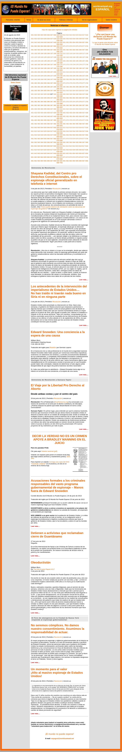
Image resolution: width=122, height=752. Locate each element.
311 (64, 90)
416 (80, 109)
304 (42, 90)
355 (77, 98)
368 (54, 102)
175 (77, 65)
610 (61, 146)
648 (54, 153)
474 (74, 120)
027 (51, 39)
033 (70, 39)
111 (64, 53)
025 (45, 39)
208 (54, 72)
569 (58, 139)
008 (54, 35)
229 (58, 76)
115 (77, 53)
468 (54, 120)
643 (38, 153)
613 (70, 146)
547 (51, 135)
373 (70, 102)
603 (38, 146)
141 (32, 61)
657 (83, 153)
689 (58, 161)
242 (35, 79)
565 (45, 139)
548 (54, 135)
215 (77, 72)
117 (83, 53)
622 (35, 150)
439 (58, 114)
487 (51, 124)
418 (86, 109)
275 (77, 83)
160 (61, 63)
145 (45, 61)
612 (67, 146)
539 (58, 133)
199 (58, 70)
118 (86, 53)
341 (32, 98)
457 (83, 116)
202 (35, 72)
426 (48, 113)
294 (74, 87)
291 (64, 87)
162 (35, 65)
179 (58, 66)
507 (51, 127)
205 (45, 72)
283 (38, 87)
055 (77, 42)
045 (45, 42)
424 (42, 113)
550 (61, 135)
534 (74, 131)
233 (70, 76)
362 (35, 102)
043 (38, 42)
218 (86, 72)
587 (51, 142)
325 (45, 94)
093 (70, 50)
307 (51, 90)
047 (51, 42)
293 (70, 87)
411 (64, 109)
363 (38, 102)
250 (61, 79)
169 (58, 65)
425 (45, 113)
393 (70, 105)
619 (58, 148)
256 (80, 79)
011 (64, 35)
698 (86, 161)
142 (35, 61)
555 (77, 135)
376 (80, 102)
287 (51, 87)
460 (61, 118)
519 (58, 129)
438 (86, 113)
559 (58, 137)
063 (38, 46)
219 (58, 74)
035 (77, 39)
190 (61, 68)
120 (61, 55)
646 (48, 153)
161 (32, 65)
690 (61, 161)
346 (48, 98)
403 (38, 109)
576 (80, 139)
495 (77, 124)
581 (32, 142)
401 (32, 109)
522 (35, 131)
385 (45, 105)
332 (67, 94)
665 (45, 157)
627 (51, 150)
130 (61, 57)
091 (64, 50)
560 (61, 137)
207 (51, 72)
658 (86, 153)
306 (48, 90)
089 (58, 50)
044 (42, 42)
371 (64, 102)
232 (67, 76)
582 (35, 142)
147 (51, 61)
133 (70, 57)
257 (83, 79)
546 (48, 135)
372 (67, 102)
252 (67, 79)
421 (32, 113)
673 (70, 157)
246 (48, 79)
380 (61, 103)
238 (86, 76)
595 (77, 142)
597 (83, 142)
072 (67, 46)
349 (58, 98)
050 (61, 42)
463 (38, 120)
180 (61, 66)
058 (86, 42)
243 (38, 79)
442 (35, 116)
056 (80, 42)
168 (54, 65)
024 (42, 39)
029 (58, 39)
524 (42, 131)
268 (54, 83)
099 (58, 52)
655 (77, 153)
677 (83, 157)
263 (38, 83)
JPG (32, 458)
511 (64, 127)
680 (61, 159)
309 (58, 90)
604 (42, 146)
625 (45, 150)
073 (70, 46)
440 (61, 114)
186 (48, 68)
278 (86, 83)
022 (35, 39)
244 (42, 79)
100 (61, 52)
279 (58, 85)
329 (58, 94)
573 (70, 139)
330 (61, 94)
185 (45, 68)
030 (61, 39)
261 (32, 83)
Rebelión (53, 347)
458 (86, 116)
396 (80, 105)
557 (83, 135)
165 (45, 65)
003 (38, 35)
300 (61, 89)
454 (74, 116)
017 (83, 35)
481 (32, 124)
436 (80, 113)
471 (64, 120)
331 (64, 94)
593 (70, 142)
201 (32, 72)
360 (61, 100)
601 (32, 146)
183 (38, 68)
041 (32, 42)
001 (32, 35)
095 (77, 50)
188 (54, 68)
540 (61, 133)
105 (45, 53)
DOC (68, 456)
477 (83, 120)
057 (83, 42)
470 (61, 120)
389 (58, 105)
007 (51, 35)
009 (58, 35)
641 (32, 153)
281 (32, 87)
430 (61, 113)
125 (45, 57)
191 (64, 68)
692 (67, 161)
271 (64, 83)
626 (48, 150)
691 (64, 161)
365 (45, 102)
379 (58, 103)
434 (74, 113)
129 (58, 57)
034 (74, 39)
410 (61, 109)
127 (51, 57)
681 (32, 161)
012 (67, 35)
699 (58, 163)
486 (48, 124)
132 (67, 57)
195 (77, 68)
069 (58, 46)
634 (74, 150)
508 (54, 127)
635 (77, 150)
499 (58, 126)
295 (77, 87)
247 (51, 79)
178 (86, 65)
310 (61, 90)
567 (51, 139)
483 (38, 124)
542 (35, 135)
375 (77, 102)
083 (38, 50)
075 (77, 46)
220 (61, 74)
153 (70, 61)
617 (83, 146)
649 (58, 153)
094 (74, 50)
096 (80, 50)
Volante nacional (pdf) (49, 451)
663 (38, 157)
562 (35, 139)
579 (58, 140)
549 (58, 135)
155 (77, 61)
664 (42, 157)
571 (64, 139)
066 (48, 46)
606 (48, 146)
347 (51, 98)
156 (80, 61)
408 (54, 109)
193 (70, 68)
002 (35, 35)
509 (58, 127)
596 (80, 142)
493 (70, 124)
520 (61, 129)
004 (42, 35)
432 (67, 113)
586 (48, 142)
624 (42, 150)
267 (51, 83)
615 (77, 146)
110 (61, 53)
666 (48, 157)
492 (67, 124)
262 (35, 83)
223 (38, 76)
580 (61, 140)
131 (64, 57)
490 (61, 124)
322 (35, 94)
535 (77, 131)
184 (42, 68)
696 (80, 161)
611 (64, 146)
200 (61, 70)
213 (70, 72)
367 (51, 102)
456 (80, 116)
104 (42, 53)
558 (86, 135)
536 (80, 131)
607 (51, 146)
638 (86, 150)
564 (42, 139)
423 (38, 113)
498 (86, 124)
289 (58, 87)
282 (35, 87)
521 (32, 131)
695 (77, 161)
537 (83, 131)
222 (35, 76)
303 (38, 90)
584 (42, 142)
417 (83, 109)
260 (61, 81)
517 (83, 127)
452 (67, 116)
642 (35, 153)
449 (58, 116)
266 (48, 83)
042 (35, 42)
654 (74, 153)
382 (35, 105)
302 (35, 90)
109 (58, 53)
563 (38, 139)
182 (35, 68)
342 (35, 98)
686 (48, 161)
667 (51, 157)
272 (67, 83)
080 (61, 48)
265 (45, 83)
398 (86, 105)
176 (80, 65)
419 (58, 111)
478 (86, 120)
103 (38, 53)
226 (48, 76)
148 (54, 61)
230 (61, 76)
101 (32, 53)
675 (77, 157)
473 (70, 120)
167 (51, 65)
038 (86, 39)
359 (58, 100)
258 (86, 79)
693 (70, 161)
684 (42, 161)
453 (70, 116)
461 (32, 120)
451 (64, 116)
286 (48, 87)
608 (54, 146)
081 (32, 50)
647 (51, 153)
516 (80, 127)
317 (83, 90)
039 (58, 40)
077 (83, 46)
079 (58, 48)
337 (83, 94)
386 (48, 105)
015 (77, 35)
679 (58, 159)
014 (74, 35)
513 (70, 127)
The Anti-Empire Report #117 (44, 569)
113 (70, 53)
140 (61, 59)
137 (83, 57)
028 (54, 39)
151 (64, 61)
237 (83, 76)
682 (35, 161)
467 (51, 120)
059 (58, 44)
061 (32, 46)
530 (61, 131)
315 (77, 90)
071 (64, 46)
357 (83, 98)
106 (48, 53)
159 (58, 63)
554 (74, 135)
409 (58, 109)
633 (70, 150)
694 (74, 161)
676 (80, 157)
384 (42, 105)
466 (48, 120)
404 (42, 109)
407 (51, 109)
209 (58, 72)
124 (42, 57)
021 (32, 39)
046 (48, 42)
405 (45, 109)
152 (67, 61)
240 (61, 77)
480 (61, 122)
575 (77, 139)
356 (80, 98)
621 (32, 150)
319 (58, 92)
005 (45, 35)
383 (38, 105)
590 (61, 142)
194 (74, 68)
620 (61, 148)
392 (67, 105)
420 (61, 111)
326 (48, 94)
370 (61, 102)
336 (80, 94)
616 (80, 146)
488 (54, 124)
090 (61, 50)
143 (38, 61)
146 (48, 61)
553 (70, 135)
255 (77, 79)
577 (83, 139)
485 (45, 124)
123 (38, 57)
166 (48, 65)
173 (70, 65)
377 (83, 102)
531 (64, 131)
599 (58, 144)
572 (67, 139)
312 (67, 90)
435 (77, 113)
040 (61, 40)
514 (74, 127)
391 (64, 105)
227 (51, 76)
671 (64, 157)
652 (67, 153)
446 (48, 116)
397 (83, 105)
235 (77, 76)
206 (48, 72)
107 (51, 53)
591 (64, 142)
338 (86, 94)
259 (58, 81)
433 (70, 113)
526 (48, 131)
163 (38, 65)
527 (51, 131)
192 (67, 68)
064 (42, 46)
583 (38, 142)
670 (61, 157)
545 (45, 135)
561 (32, 139)
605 (45, 146)
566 (48, 139)
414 (74, 109)
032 (67, 39)
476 (80, 120)
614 (74, 146)
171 (64, 65)
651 (64, 153)
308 (54, 90)
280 (61, 85)
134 (74, 57)
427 (51, 113)
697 (83, 161)
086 (48, 50)
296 (80, 87)
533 (70, 131)
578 (86, 139)
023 (38, 39)
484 (42, 124)
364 (42, 102)
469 (58, 120)
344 (42, 98)
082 (35, 50)
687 (51, 161)
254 (74, 79)
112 (67, 53)
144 (42, 61)
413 (70, 109)
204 (42, 72)
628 (54, 150)
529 (58, 131)
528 (54, 131)
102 (35, 53)
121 (32, 57)
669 (58, 157)
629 (58, 150)
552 (67, 135)
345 (45, 98)
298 (86, 87)
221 (32, 76)
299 (58, 89)
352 (67, 98)
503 (38, 127)
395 (77, 105)
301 (32, 90)
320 (61, 92)
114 (74, 53)
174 (74, 65)
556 (80, 135)
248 (54, 79)
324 (42, 94)
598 (86, 142)
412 (67, 109)
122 (35, 57)
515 (77, 127)
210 (61, 72)
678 (86, 157)
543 (38, 135)
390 (61, 105)
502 (35, 127)
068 (54, 46)
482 (35, 124)
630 (61, 150)
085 (45, 50)
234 (74, 76)
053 (70, 42)
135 (77, 57)
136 (80, 57)
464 (42, 120)
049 (58, 42)
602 (35, 146)
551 (64, 135)
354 (74, 98)
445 (45, 116)
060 (61, 44)
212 (67, 72)
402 (35, 109)
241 (32, 79)
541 (32, 135)
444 (42, 116)
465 (45, 120)
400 (61, 107)
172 (67, 65)
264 (42, 83)
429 (58, 113)
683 (38, 161)
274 (74, 83)
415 (77, 109)
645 (45, 153)
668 (54, 157)
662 (35, 157)
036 (80, 39)
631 (64, 150)
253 (70, 79)
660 (61, 155)
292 (67, 87)
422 (35, 113)
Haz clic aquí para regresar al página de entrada (59, 30)
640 (61, 151)
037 (83, 39)
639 (58, 151)
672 (67, 157)
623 (38, 150)
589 (58, 142)
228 (54, 76)
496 (80, 124)
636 (80, 150)
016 (80, 35)
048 (54, 42)
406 (48, 109)
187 (51, 68)
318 (86, 90)
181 (32, 68)
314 (74, 90)
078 (86, 46)
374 (74, 102)
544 (42, 135)
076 (80, 46)
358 (86, 98)
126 (48, 57)
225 (45, 76)
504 (42, 127)
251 (64, 79)
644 (42, 153)
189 (58, 68)
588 (54, 142)
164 (42, 65)
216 (80, 72)
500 (61, 126)
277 (83, 83)
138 (86, 57)
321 (32, 94)
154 (74, 61)
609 (58, 146)
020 (61, 37)
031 (64, 39)
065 (45, 46)
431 (64, 113)
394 (74, 105)
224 (42, 76)
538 (86, 131)
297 (83, 87)
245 (45, 79)
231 (64, 76)
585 (45, 142)
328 (54, 94)
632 (67, 150)
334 (74, 94)
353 (70, 98)
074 (74, 46)
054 (74, 42)
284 (42, 87)
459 (58, 118)
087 (51, 50)
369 (58, 102)
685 (45, 161)
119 (58, 55)
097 (83, 50)
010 (61, 35)
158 (86, 61)
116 (80, 53)
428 (54, 113)
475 (77, 120)
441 (32, 116)
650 (61, 153)
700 (61, 163)
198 (86, 68)
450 (61, 116)
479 (58, 122)
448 (54, 116)
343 (38, 98)
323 (38, 94)
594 (74, 142)
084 (42, 50)
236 (80, 76)
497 (83, 124)
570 (61, 139)
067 (51, 46)
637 (83, 150)
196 (80, 68)
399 (58, 107)
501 (32, 127)
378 (86, 102)
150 (61, 61)
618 (86, 146)
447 (51, 116)
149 (58, 61)
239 (58, 77)
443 (38, 116)
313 (70, 90)
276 (80, 83)
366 (48, 102)
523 (38, 131)
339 (58, 96)
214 (74, 72)
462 (35, 120)
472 (67, 120)
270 (61, 83)
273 (70, 83)
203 (38, 72)
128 (54, 57)
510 (61, 127)
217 (83, 72)
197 (83, 68)
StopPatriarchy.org (61, 402)
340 (61, 96)
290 (61, 87)
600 (61, 144)
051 (64, 42)
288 (54, 87)
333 (70, 94)
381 (32, 105)
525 (45, 131)
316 (80, 90)
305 (45, 90)
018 (86, 35)
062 (35, 46)
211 (64, 72)
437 (83, 113)
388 (54, 105)
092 (67, 50)
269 (58, 83)
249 (58, 79)
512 (67, 127)
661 (32, 157)
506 (48, 127)
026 (48, 39)
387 (51, 105)
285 (45, 87)
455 (77, 116)
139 (58, 59)
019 (58, 37)
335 (77, 94)
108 (54, 53)
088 (54, 50)
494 (74, 124)
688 (54, 161)
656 (80, 153)
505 (45, 127)
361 (32, 102)
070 (61, 46)
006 (48, 35)
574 (74, 139)
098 (86, 50)
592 (67, 142)
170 (61, 65)
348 (54, 98)
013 (70, 35)
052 (67, 42)
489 (58, 124)
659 (58, 155)
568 (54, 139)
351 (64, 98)
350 (61, 98)
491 (64, 124)
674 (74, 157)
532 (67, 131)
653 (70, 153)
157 (83, 61)
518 (86, 127)
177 (83, 65)
